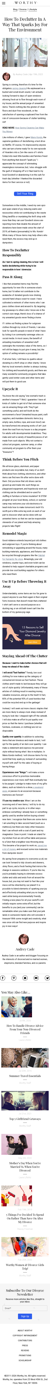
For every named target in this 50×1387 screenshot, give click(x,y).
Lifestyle (33, 9)
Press (25, 1345)
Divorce (23, 9)
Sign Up (25, 1316)
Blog (15, 9)
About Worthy (25, 1331)
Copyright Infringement (25, 1335)
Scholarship (25, 1360)
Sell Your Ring (25, 193)
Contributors (25, 1340)
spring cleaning (19, 88)
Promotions (25, 1355)
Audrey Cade (22, 74)
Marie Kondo (36, 137)
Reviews (25, 1350)
